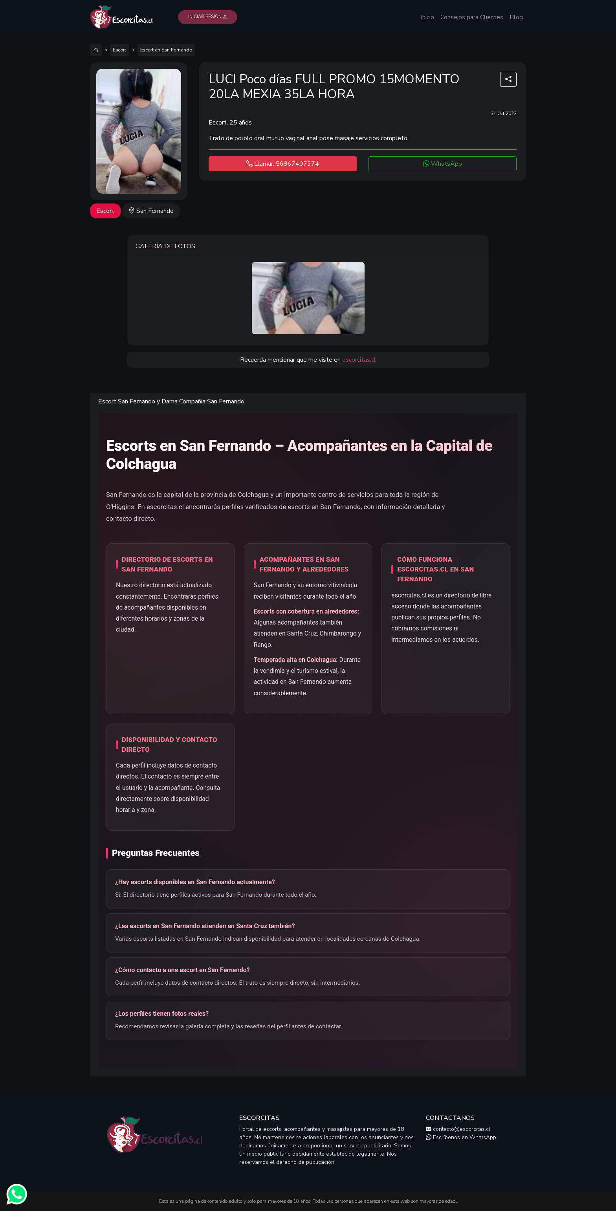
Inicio (427, 17)
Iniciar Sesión (207, 17)
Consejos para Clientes (471, 17)
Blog (516, 17)
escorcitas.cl (359, 359)
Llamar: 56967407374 (282, 163)
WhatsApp (442, 163)
